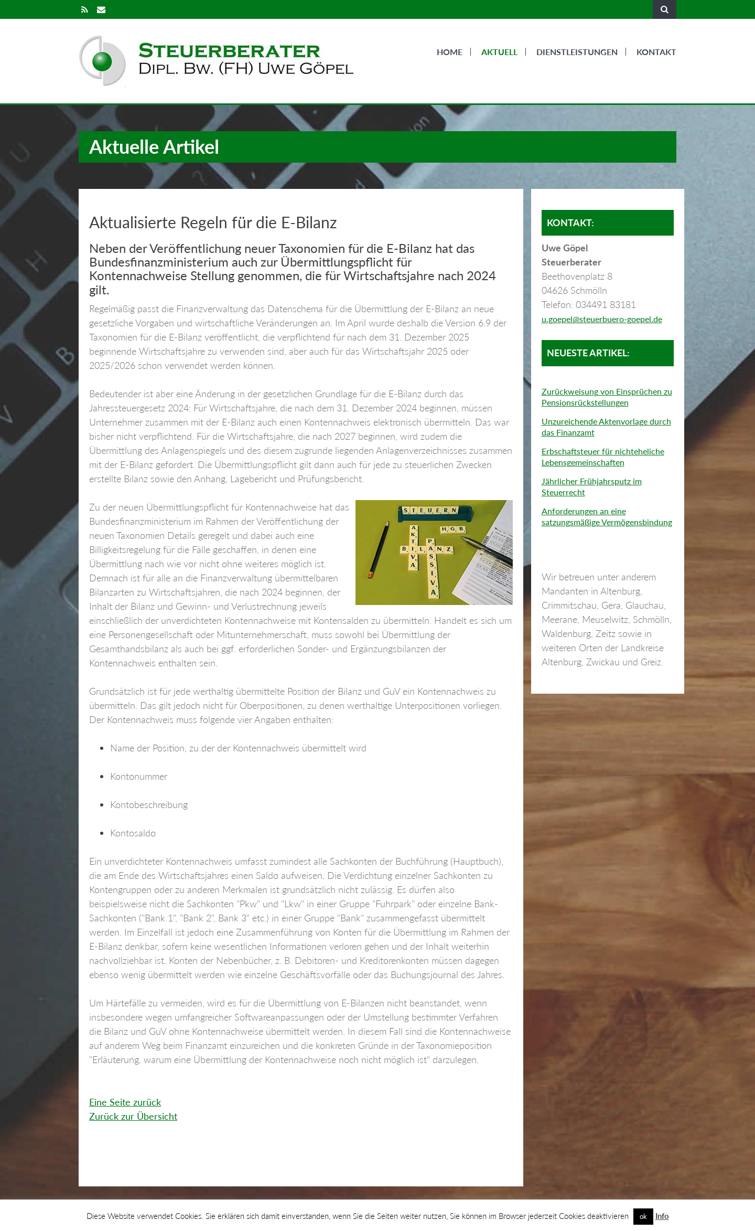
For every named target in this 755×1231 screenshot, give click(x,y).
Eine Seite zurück (125, 1102)
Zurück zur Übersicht (133, 1116)
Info (662, 1216)
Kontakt (656, 52)
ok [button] (643, 1216)
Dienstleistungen (577, 52)
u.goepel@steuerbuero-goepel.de (602, 319)
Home (449, 52)
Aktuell (499, 52)
